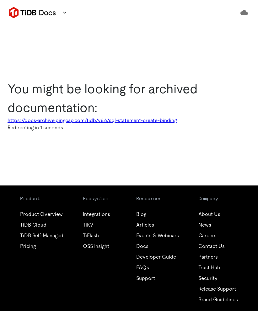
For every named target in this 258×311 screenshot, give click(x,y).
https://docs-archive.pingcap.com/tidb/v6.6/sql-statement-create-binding (92, 120)
